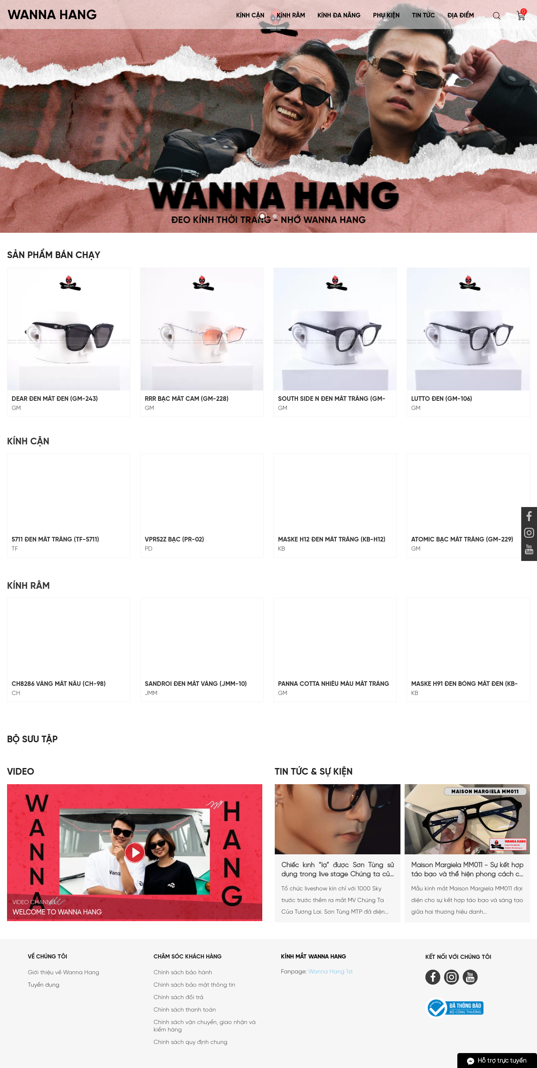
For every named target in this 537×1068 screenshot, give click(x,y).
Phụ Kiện (386, 15)
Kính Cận (250, 15)
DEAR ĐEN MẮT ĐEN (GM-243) (55, 399)
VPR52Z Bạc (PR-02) (174, 539)
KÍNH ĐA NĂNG (339, 15)
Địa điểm (460, 15)
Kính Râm (291, 15)
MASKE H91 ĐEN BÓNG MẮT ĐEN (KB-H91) (464, 684)
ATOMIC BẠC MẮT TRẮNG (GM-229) (462, 539)
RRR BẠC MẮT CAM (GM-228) (187, 399)
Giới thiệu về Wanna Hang (63, 973)
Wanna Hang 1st (330, 972)
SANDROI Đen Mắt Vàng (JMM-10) (196, 684)
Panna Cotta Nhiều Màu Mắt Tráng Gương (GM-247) (333, 684)
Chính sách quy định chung (190, 1042)
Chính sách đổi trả (178, 998)
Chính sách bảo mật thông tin (194, 985)
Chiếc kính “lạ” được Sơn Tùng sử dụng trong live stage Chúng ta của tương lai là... (337, 870)
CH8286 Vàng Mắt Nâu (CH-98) (59, 684)
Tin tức (423, 15)
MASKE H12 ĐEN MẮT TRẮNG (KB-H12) (332, 539)
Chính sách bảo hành (183, 973)
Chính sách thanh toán (185, 1010)
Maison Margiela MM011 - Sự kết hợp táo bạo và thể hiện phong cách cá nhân (467, 870)
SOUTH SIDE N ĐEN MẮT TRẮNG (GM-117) (332, 399)
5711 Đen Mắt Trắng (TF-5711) (55, 539)
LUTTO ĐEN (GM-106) (441, 399)
